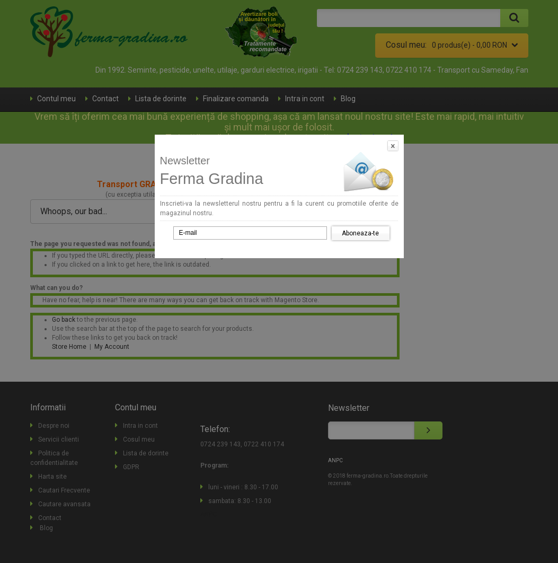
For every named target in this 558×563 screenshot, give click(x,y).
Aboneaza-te (360, 233)
